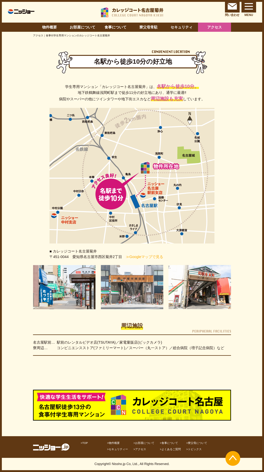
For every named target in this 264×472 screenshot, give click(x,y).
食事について (115, 27)
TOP (85, 442)
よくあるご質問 (171, 449)
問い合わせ (232, 8)
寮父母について (197, 442)
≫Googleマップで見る (144, 257)
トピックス (195, 449)
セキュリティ (181, 27)
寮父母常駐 (148, 27)
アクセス (214, 27)
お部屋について (82, 27)
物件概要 (49, 27)
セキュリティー (118, 449)
